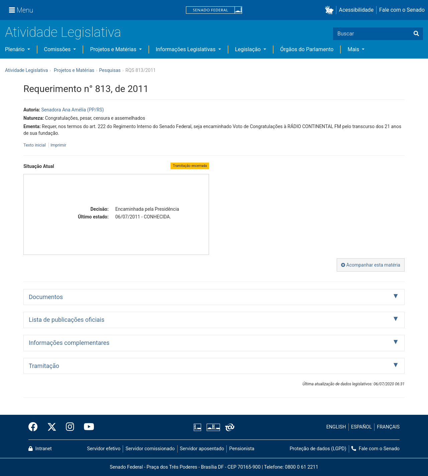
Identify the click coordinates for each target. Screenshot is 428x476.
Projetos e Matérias (113, 49)
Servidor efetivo (103, 449)
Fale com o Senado (402, 10)
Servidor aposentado (202, 449)
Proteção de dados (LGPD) (318, 449)
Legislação (248, 49)
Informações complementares (69, 342)
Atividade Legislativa (63, 32)
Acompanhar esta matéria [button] (370, 265)
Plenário (15, 49)
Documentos (46, 296)
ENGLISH (336, 427)
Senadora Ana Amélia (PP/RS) (72, 109)
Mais (353, 49)
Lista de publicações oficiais (66, 319)
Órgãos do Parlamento (307, 49)
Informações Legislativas (186, 49)
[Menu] (21, 10)
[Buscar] (416, 34)
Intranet (40, 449)
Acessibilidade (356, 10)
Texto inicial (35, 145)
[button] (330, 10)
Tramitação (44, 365)
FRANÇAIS (388, 427)
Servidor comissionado (150, 449)
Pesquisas (110, 70)
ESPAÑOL (361, 427)
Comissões (58, 49)
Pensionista (241, 449)
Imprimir (58, 145)
